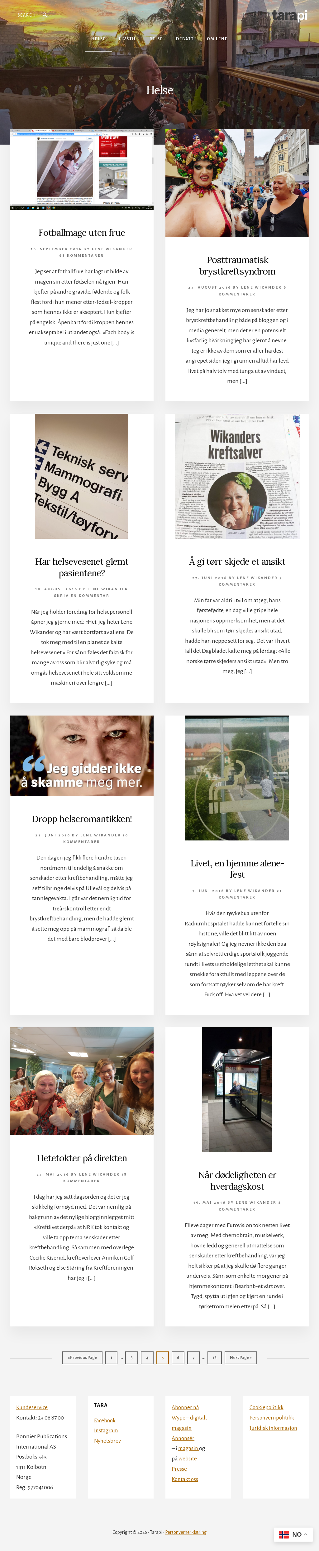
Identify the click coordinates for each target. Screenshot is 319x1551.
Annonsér (184, 1435)
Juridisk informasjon (274, 1425)
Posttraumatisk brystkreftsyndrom (237, 265)
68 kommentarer (81, 255)
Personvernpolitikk (272, 1415)
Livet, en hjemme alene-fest (237, 867)
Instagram (106, 1428)
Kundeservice (32, 1405)
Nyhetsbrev (107, 1438)
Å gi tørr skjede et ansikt (237, 561)
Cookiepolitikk (267, 1405)
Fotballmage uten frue (81, 232)
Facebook (105, 1418)
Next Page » (241, 1357)
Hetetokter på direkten (81, 1156)
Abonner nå (186, 1405)
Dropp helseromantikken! (81, 818)
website (188, 1455)
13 (216, 1355)
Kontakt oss (185, 1476)
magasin (189, 1445)
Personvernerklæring (186, 1529)
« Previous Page (82, 1357)
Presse (179, 1466)
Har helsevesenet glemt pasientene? (82, 566)
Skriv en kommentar (82, 595)
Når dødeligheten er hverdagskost (237, 1178)
